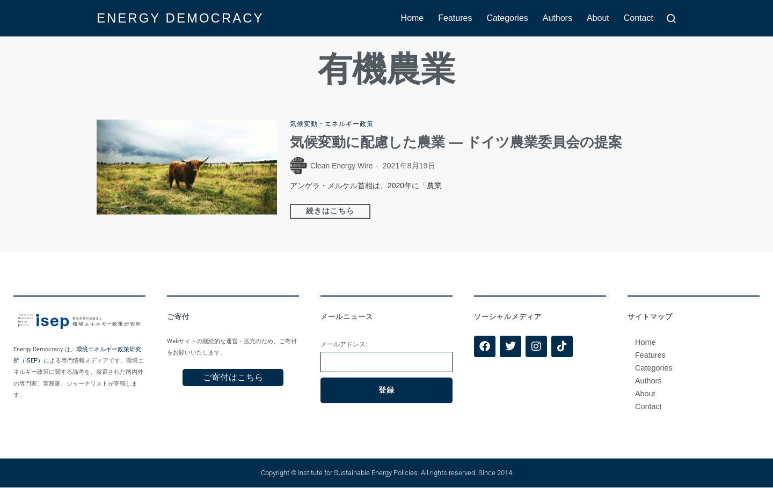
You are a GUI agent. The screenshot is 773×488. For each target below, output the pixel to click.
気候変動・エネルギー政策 (332, 124)
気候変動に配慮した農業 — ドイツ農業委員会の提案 (456, 143)
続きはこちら (330, 211)
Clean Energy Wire (342, 166)
